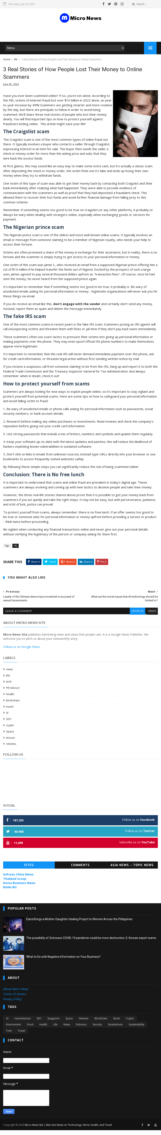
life (16, 61)
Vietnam (83, 1023)
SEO (8, 724)
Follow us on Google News (21, 652)
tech (9, 687)
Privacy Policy (12, 1004)
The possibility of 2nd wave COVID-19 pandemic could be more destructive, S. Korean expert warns (91, 943)
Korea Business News (19, 888)
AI (7, 718)
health (10, 699)
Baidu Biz (10, 892)
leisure (10, 743)
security (97, 1030)
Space (10, 737)
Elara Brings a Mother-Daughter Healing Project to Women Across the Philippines (79, 924)
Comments (80, 871)
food (30, 1030)
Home (6, 61)
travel (9, 712)
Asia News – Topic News (132, 871)
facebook (136, 617)
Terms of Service (14, 999)
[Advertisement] (53, 33)
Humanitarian (22, 1023)
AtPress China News (18, 880)
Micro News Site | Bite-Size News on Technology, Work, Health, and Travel (68, 1129)
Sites (29, 871)
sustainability (136, 1030)
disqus (151, 617)
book (116, 1023)
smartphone (115, 1030)
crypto (10, 730)
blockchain (13, 705)
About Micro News (16, 994)
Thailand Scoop (14, 884)
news (9, 674)
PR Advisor (13, 693)
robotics (11, 749)
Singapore (53, 1023)
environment (13, 1030)
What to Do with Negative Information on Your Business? (63, 962)
